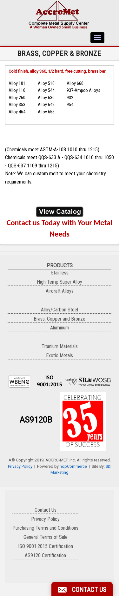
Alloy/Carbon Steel (59, 310)
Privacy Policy (20, 466)
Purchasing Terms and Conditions (45, 528)
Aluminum (59, 328)
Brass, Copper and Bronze (59, 319)
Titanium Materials (60, 346)
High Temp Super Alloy (59, 282)
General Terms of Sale (45, 537)
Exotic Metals (59, 355)
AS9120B (36, 419)
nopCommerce (73, 466)
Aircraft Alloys (60, 291)
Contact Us (45, 510)
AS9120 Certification (45, 555)
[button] (82, 589)
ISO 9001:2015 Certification (45, 546)
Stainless (60, 273)
